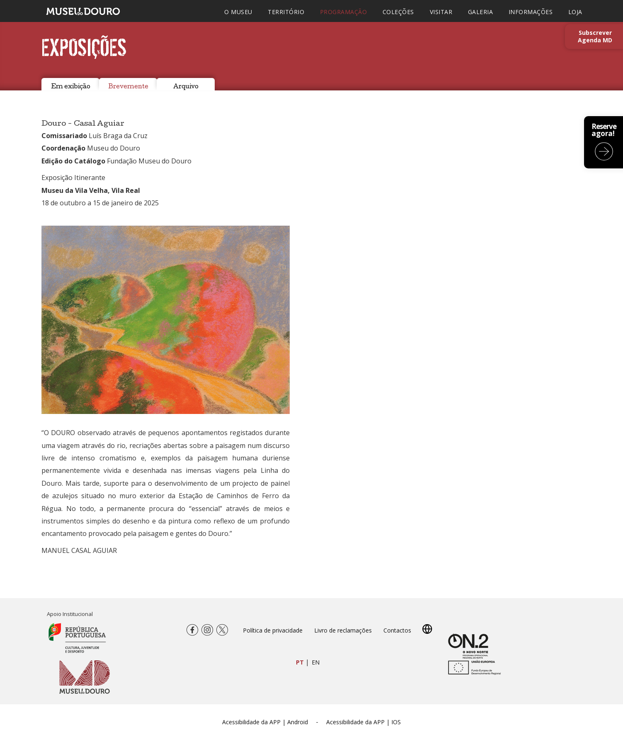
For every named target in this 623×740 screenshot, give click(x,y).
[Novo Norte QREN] (468, 645)
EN (316, 662)
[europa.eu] (472, 672)
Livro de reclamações (343, 630)
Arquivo (186, 87)
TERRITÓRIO (286, 12)
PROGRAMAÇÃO (343, 12)
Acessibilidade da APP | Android (265, 722)
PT (300, 662)
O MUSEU (238, 12)
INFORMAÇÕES (531, 12)
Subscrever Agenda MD (595, 36)
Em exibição (70, 87)
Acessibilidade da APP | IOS (363, 722)
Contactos (397, 630)
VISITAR (441, 12)
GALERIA (480, 12)
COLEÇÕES (398, 12)
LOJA (575, 12)
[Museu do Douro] (84, 677)
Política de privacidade (273, 630)
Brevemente (128, 87)
